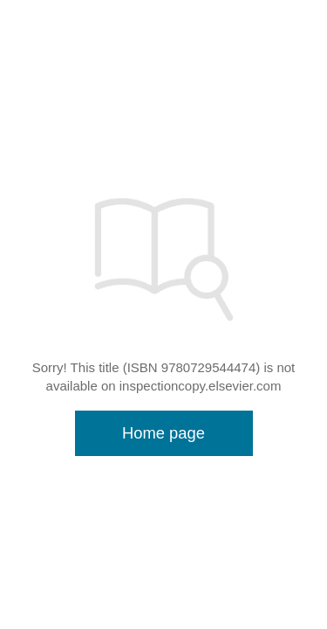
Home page (163, 433)
